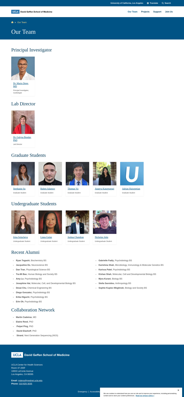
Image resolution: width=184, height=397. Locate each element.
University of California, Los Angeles (127, 3)
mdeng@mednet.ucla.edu (30, 380)
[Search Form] (166, 3)
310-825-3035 (25, 384)
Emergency (82, 392)
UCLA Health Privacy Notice (134, 392)
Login (150, 392)
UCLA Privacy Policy (111, 392)
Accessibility (95, 392)
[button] (152, 3)
